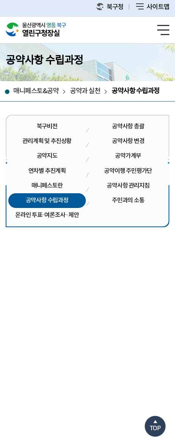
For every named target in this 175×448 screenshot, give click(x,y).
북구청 (110, 7)
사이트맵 (152, 7)
